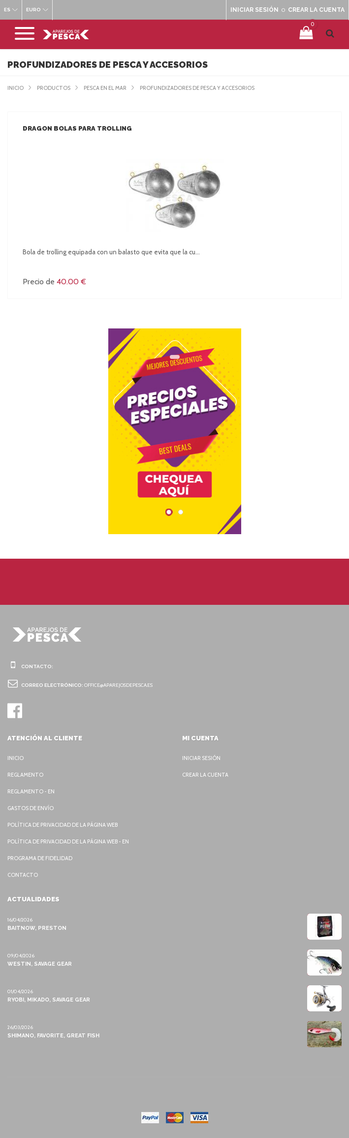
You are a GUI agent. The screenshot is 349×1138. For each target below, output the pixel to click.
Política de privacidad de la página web (67, 825)
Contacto (22, 875)
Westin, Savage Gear (39, 964)
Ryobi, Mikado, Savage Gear (49, 1000)
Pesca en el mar (110, 88)
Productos (55, 88)
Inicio (15, 88)
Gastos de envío (32, 808)
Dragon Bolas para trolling (76, 128)
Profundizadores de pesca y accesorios (211, 88)
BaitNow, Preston (34, 928)
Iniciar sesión (203, 758)
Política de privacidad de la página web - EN (73, 841)
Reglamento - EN (32, 791)
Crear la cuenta (207, 775)
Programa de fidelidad (42, 858)
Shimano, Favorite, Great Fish (52, 1035)
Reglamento (26, 775)
